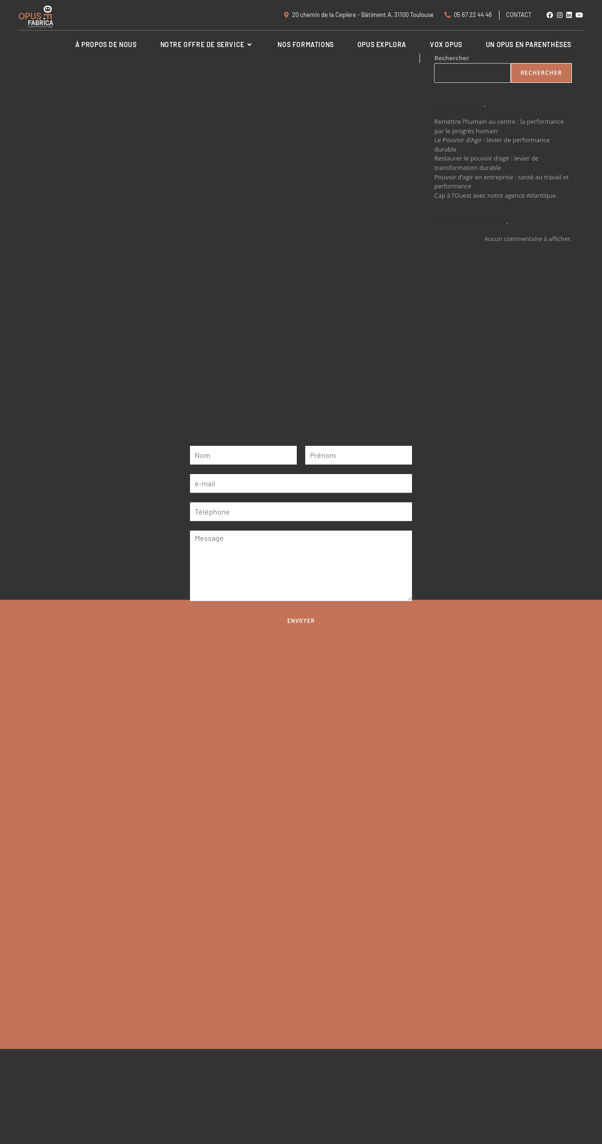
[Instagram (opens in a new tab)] (559, 15)
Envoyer (301, 620)
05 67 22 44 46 (468, 14)
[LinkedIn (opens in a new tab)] (569, 15)
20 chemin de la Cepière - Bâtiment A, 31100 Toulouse (359, 14)
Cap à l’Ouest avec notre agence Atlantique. (495, 195)
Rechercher (541, 73)
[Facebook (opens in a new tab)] (550, 15)
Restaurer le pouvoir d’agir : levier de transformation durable (486, 163)
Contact (518, 14)
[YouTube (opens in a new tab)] (578, 15)
